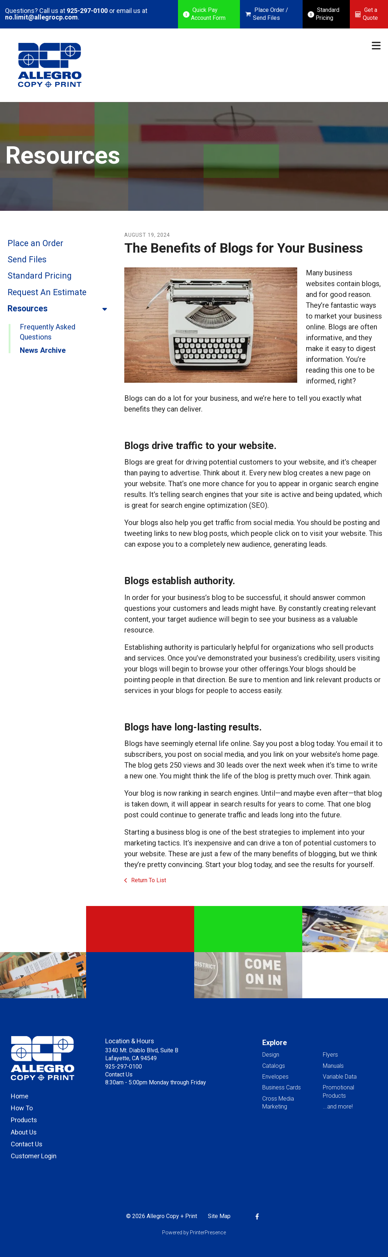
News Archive (43, 350)
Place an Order (35, 243)
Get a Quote (370, 13)
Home (19, 1096)
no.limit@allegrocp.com (41, 17)
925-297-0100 (87, 10)
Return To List (148, 880)
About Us (24, 1132)
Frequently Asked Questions (47, 332)
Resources (60, 309)
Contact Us (27, 1144)
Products (24, 1120)
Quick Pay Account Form (208, 13)
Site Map (219, 1216)
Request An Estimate (47, 292)
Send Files (27, 260)
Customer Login (34, 1156)
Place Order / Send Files (270, 13)
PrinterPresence (208, 1232)
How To (22, 1108)
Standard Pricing (327, 13)
